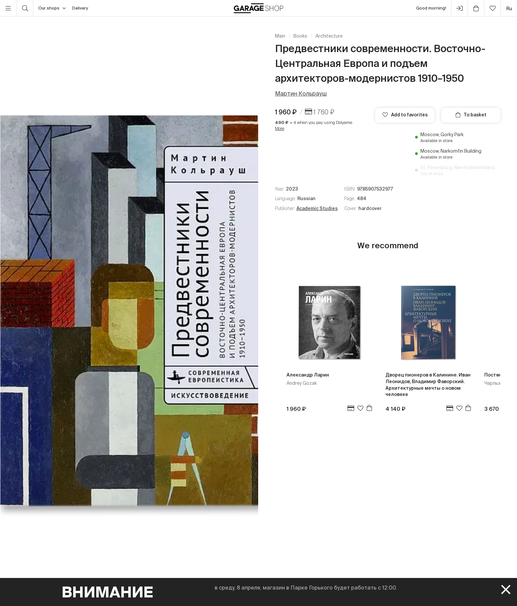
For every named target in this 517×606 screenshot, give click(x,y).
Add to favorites (405, 114)
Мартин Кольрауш (301, 93)
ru (509, 8)
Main (280, 36)
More (279, 128)
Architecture (329, 36)
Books (300, 36)
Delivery (80, 8)
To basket (471, 114)
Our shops (52, 8)
